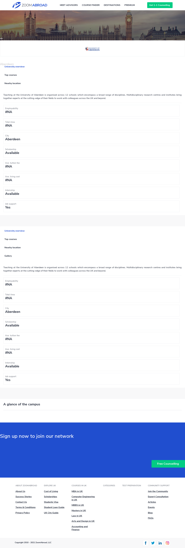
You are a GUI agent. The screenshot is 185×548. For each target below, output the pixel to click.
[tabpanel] (92, 152)
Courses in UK (79, 485)
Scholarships (50, 496)
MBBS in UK (78, 505)
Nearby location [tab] (12, 83)
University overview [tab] (14, 66)
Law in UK (77, 515)
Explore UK (50, 485)
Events (151, 507)
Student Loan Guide (54, 507)
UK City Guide (51, 512)
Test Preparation (131, 485)
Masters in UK (79, 510)
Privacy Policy (22, 512)
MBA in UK (77, 491)
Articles (152, 502)
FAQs (150, 518)
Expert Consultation (158, 496)
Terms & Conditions (25, 507)
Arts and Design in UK (83, 521)
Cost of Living (51, 491)
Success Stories (23, 496)
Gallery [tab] (8, 256)
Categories (109, 485)
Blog (150, 512)
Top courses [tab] (10, 75)
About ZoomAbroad (26, 485)
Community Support (159, 485)
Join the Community (158, 491)
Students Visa (51, 502)
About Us (20, 491)
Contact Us (21, 502)
